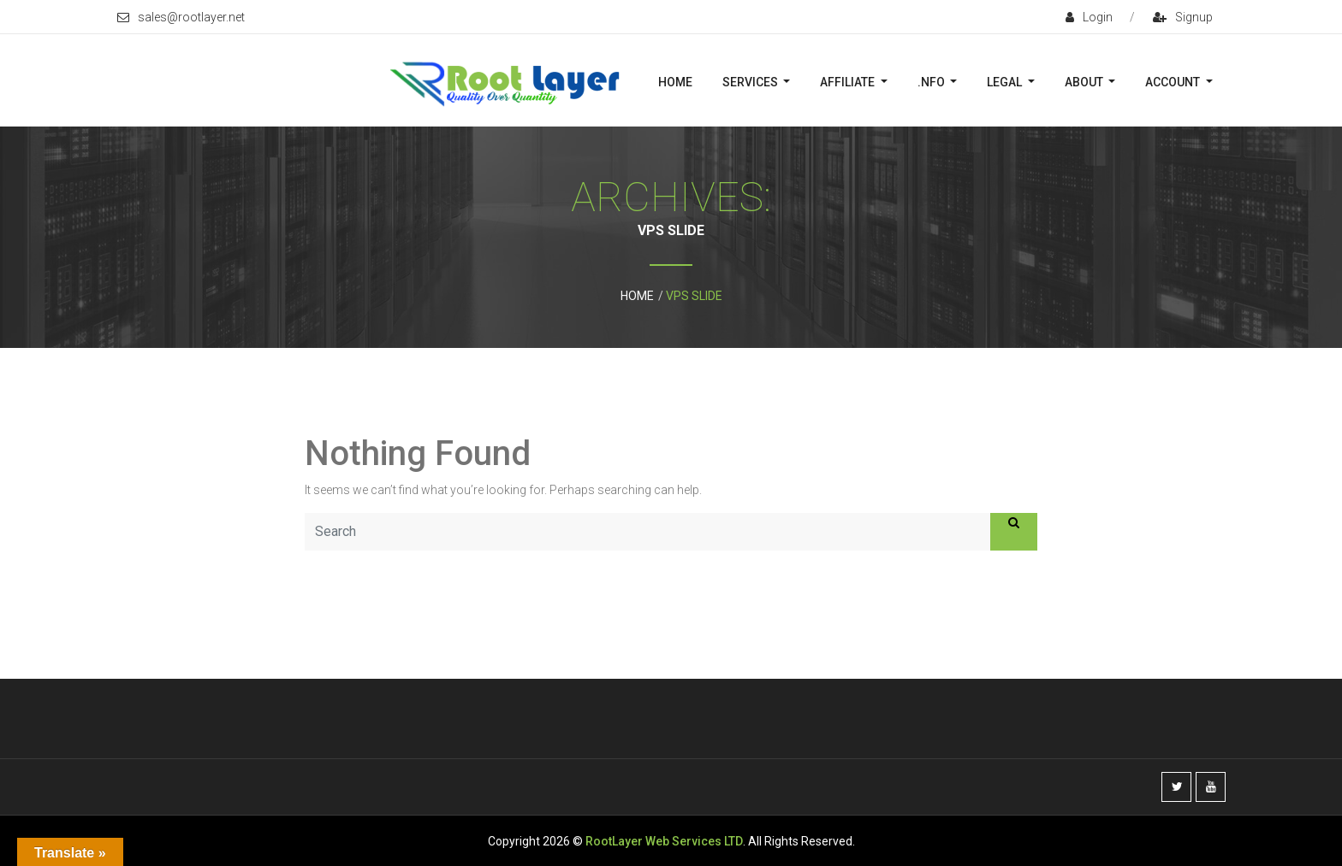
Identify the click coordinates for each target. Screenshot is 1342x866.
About (1085, 82)
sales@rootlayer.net (181, 17)
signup (1183, 17)
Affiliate (848, 82)
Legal (1005, 82)
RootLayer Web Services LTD (664, 841)
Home (675, 82)
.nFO (932, 82)
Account (1173, 82)
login (1089, 17)
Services (751, 82)
